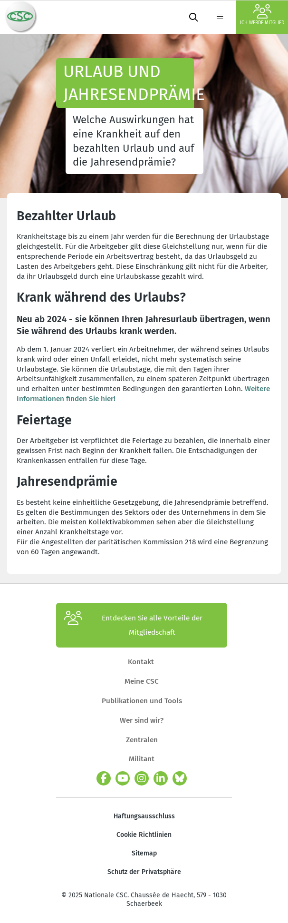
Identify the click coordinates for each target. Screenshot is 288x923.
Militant (141, 759)
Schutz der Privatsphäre (144, 872)
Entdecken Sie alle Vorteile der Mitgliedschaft (133, 625)
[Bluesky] (180, 778)
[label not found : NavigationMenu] (219, 17)
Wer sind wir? (141, 720)
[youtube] (122, 778)
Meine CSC (142, 681)
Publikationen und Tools (142, 701)
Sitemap (144, 853)
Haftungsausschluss (144, 816)
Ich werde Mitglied (262, 15)
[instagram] (141, 778)
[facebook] (103, 778)
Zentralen (142, 740)
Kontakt (142, 662)
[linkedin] (161, 778)
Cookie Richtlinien (144, 835)
